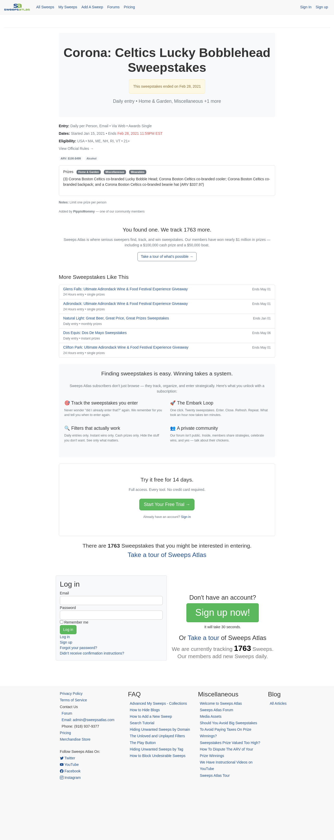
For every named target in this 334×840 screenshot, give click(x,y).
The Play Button (143, 743)
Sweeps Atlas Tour (215, 775)
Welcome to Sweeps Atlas (221, 703)
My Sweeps (67, 7)
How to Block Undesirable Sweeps (158, 756)
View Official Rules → (76, 148)
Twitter (67, 758)
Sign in (186, 517)
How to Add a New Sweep (151, 716)
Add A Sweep (92, 7)
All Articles (278, 703)
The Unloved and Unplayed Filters (157, 736)
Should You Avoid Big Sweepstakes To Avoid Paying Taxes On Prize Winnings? (228, 729)
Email (64, 593)
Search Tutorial (142, 723)
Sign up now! (222, 612)
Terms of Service (73, 700)
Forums (113, 7)
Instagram (70, 777)
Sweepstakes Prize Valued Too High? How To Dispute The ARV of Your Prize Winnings (230, 749)
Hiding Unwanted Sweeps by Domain (160, 729)
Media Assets (210, 716)
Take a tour (203, 637)
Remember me (76, 622)
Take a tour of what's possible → (167, 256)
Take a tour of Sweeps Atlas (167, 554)
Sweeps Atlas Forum (216, 710)
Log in (65, 637)
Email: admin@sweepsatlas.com (88, 720)
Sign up (322, 7)
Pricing (129, 7)
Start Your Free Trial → (167, 504)
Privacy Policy (71, 693)
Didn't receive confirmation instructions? (92, 653)
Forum (67, 713)
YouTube (69, 764)
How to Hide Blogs (145, 710)
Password (68, 608)
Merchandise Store (75, 739)
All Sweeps (45, 7)
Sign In (306, 7)
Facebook (70, 771)
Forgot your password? (78, 648)
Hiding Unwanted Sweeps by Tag (156, 749)
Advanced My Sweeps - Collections (158, 703)
